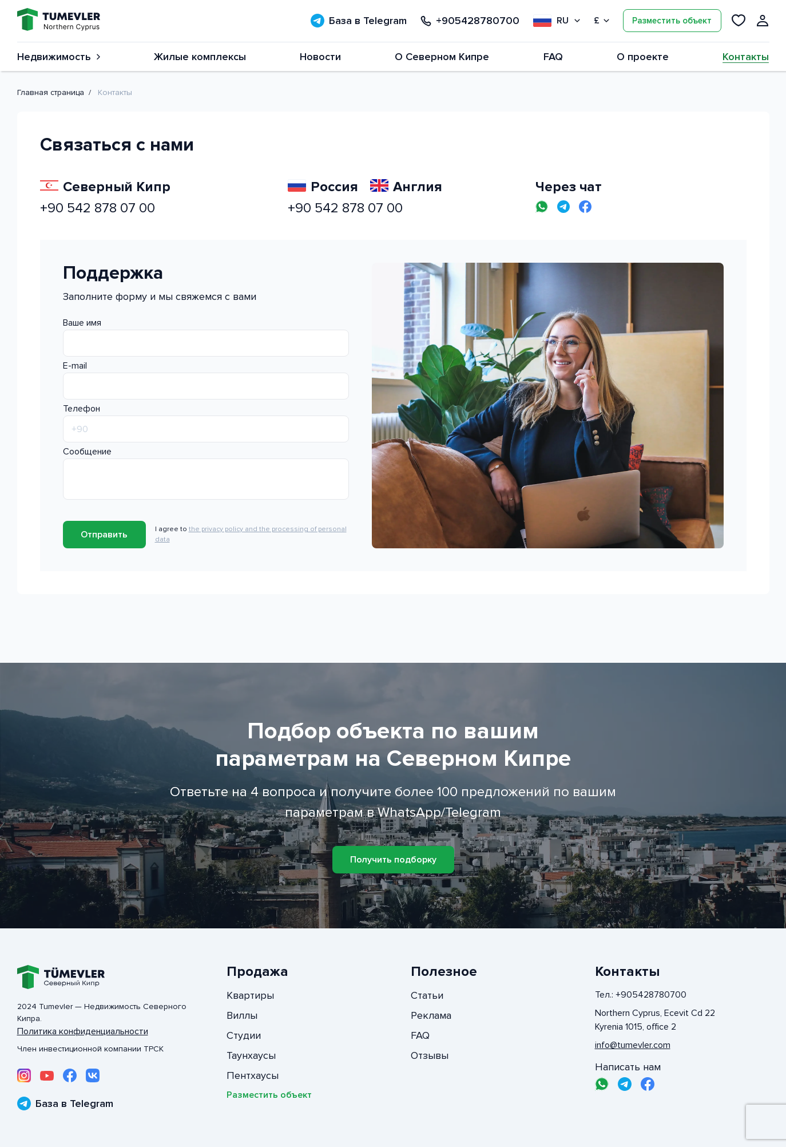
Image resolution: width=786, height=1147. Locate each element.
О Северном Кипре (442, 57)
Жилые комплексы (200, 57)
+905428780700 (469, 21)
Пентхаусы (253, 1075)
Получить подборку (393, 859)
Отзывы (429, 1055)
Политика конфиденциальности (82, 1031)
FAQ (553, 57)
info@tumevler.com (632, 1045)
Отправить (104, 534)
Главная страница (50, 92)
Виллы (242, 1015)
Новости (320, 57)
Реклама (431, 1015)
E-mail (75, 365)
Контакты (746, 57)
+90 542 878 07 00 (97, 208)
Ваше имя (82, 322)
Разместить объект (672, 20)
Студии (244, 1035)
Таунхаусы (251, 1055)
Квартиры (250, 995)
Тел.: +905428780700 (640, 994)
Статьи (427, 995)
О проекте (643, 57)
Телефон (81, 408)
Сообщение (87, 451)
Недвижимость (58, 57)
